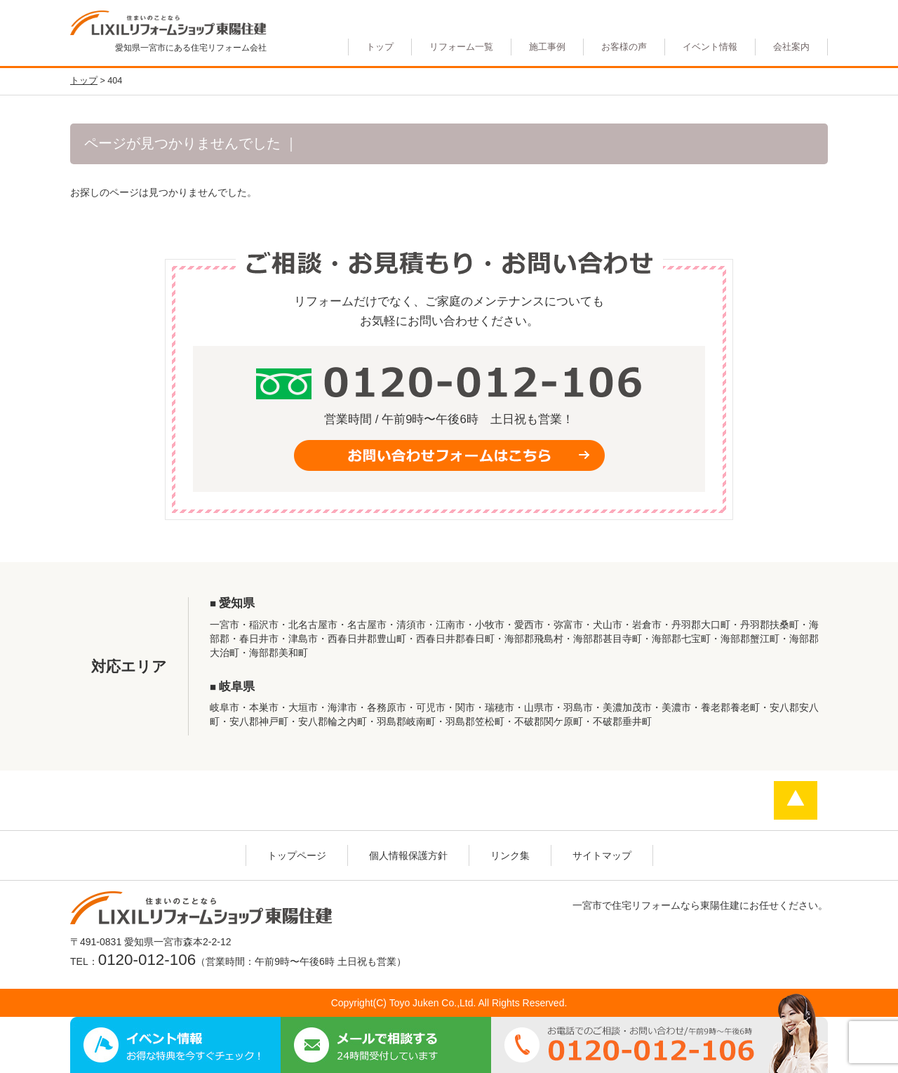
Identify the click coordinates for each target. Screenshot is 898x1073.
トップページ (296, 855)
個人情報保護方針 (408, 855)
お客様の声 (624, 47)
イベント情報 (710, 47)
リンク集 (510, 855)
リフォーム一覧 (461, 47)
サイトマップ (601, 855)
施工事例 (547, 47)
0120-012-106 (147, 959)
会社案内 (791, 47)
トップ (380, 47)
